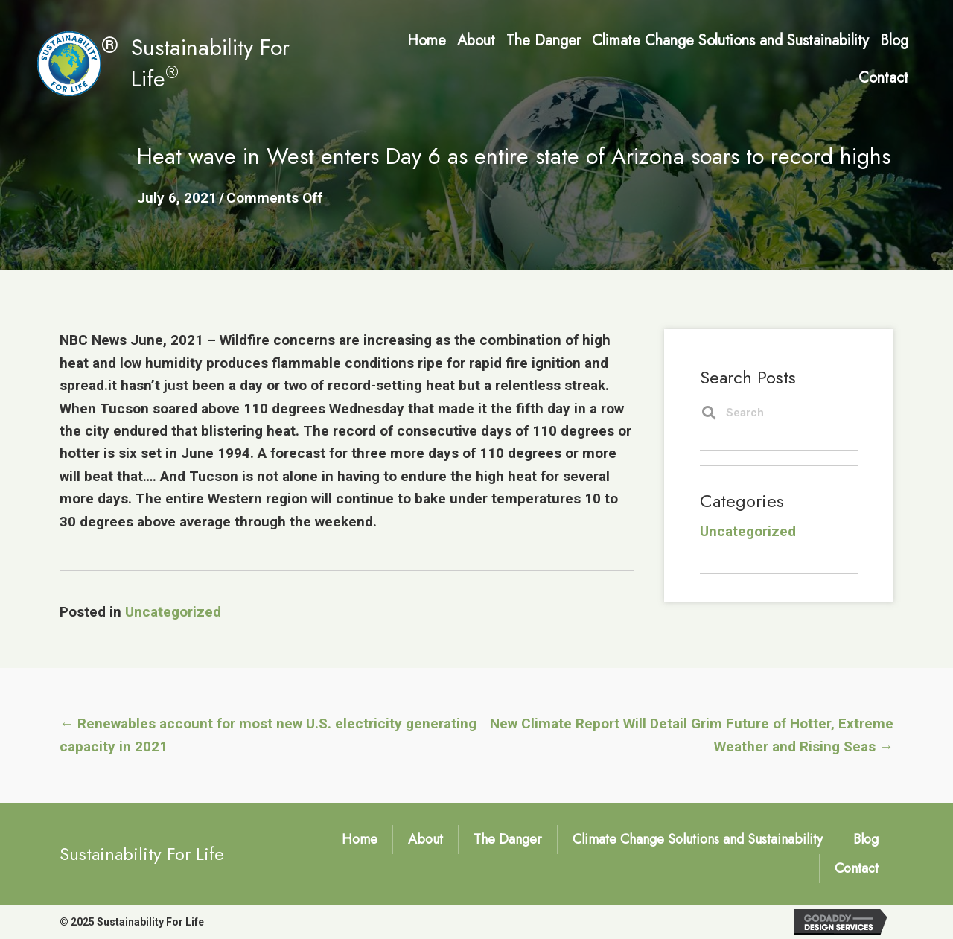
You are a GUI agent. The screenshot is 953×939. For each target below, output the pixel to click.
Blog (866, 839)
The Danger (508, 839)
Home (359, 839)
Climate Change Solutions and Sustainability (698, 839)
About (425, 839)
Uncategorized (173, 611)
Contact (857, 868)
